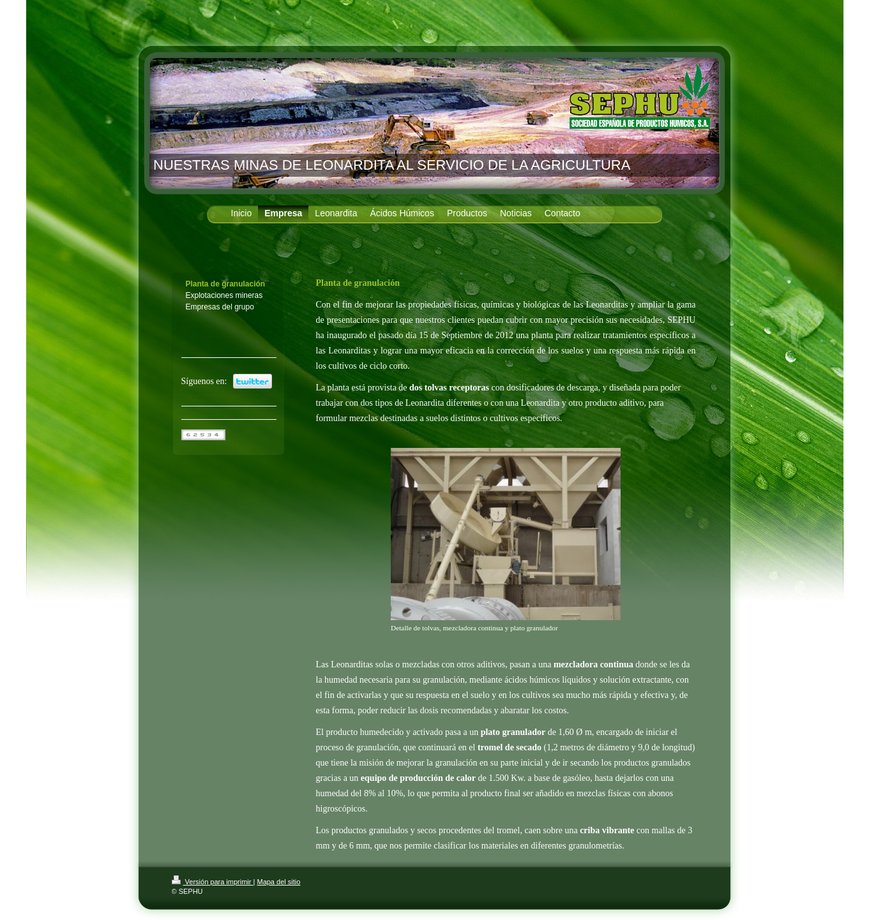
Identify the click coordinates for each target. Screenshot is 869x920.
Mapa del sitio (278, 882)
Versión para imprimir (212, 882)
